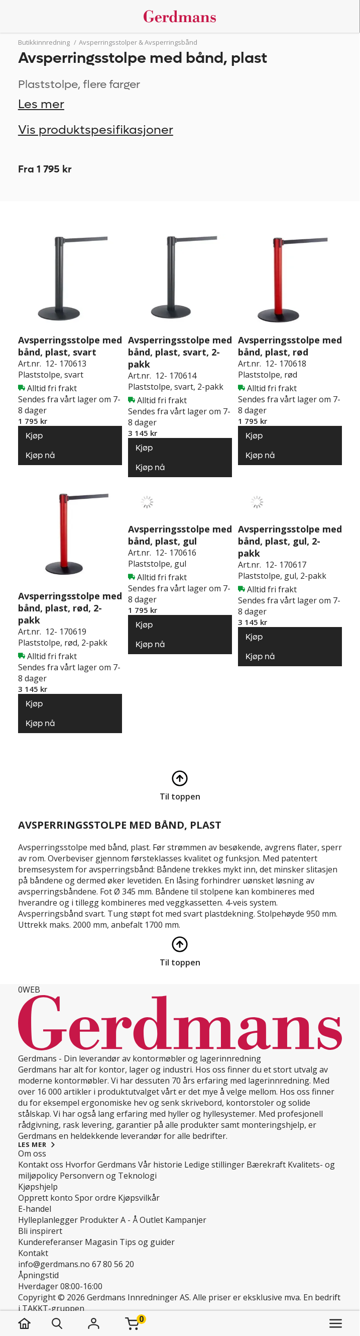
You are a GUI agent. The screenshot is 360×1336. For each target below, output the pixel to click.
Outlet (151, 1219)
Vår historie (160, 1164)
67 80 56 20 (113, 1264)
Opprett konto (45, 1197)
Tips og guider (147, 1242)
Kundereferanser (50, 1242)
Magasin (101, 1242)
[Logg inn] (93, 1323)
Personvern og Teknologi (108, 1175)
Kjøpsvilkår (139, 1197)
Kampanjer (185, 1219)
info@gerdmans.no (54, 1264)
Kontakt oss (40, 1164)
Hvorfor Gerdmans (100, 1164)
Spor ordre (95, 1197)
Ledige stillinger (214, 1164)
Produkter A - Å (109, 1219)
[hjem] (34, 1323)
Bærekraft (266, 1164)
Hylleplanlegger (48, 1219)
